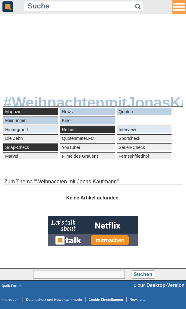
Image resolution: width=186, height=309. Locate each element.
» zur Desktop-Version (159, 285)
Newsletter (138, 299)
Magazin (13, 111)
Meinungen (16, 120)
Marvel (11, 156)
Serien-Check (131, 147)
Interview (127, 129)
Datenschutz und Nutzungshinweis (54, 299)
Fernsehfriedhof (133, 156)
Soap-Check (17, 147)
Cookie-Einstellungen (106, 299)
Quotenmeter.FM (78, 138)
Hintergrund (16, 129)
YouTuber (71, 147)
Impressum (11, 299)
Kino (66, 120)
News (67, 111)
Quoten (125, 111)
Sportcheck (129, 138)
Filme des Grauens (80, 156)
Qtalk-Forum (12, 286)
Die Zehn (14, 138)
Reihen (69, 129)
